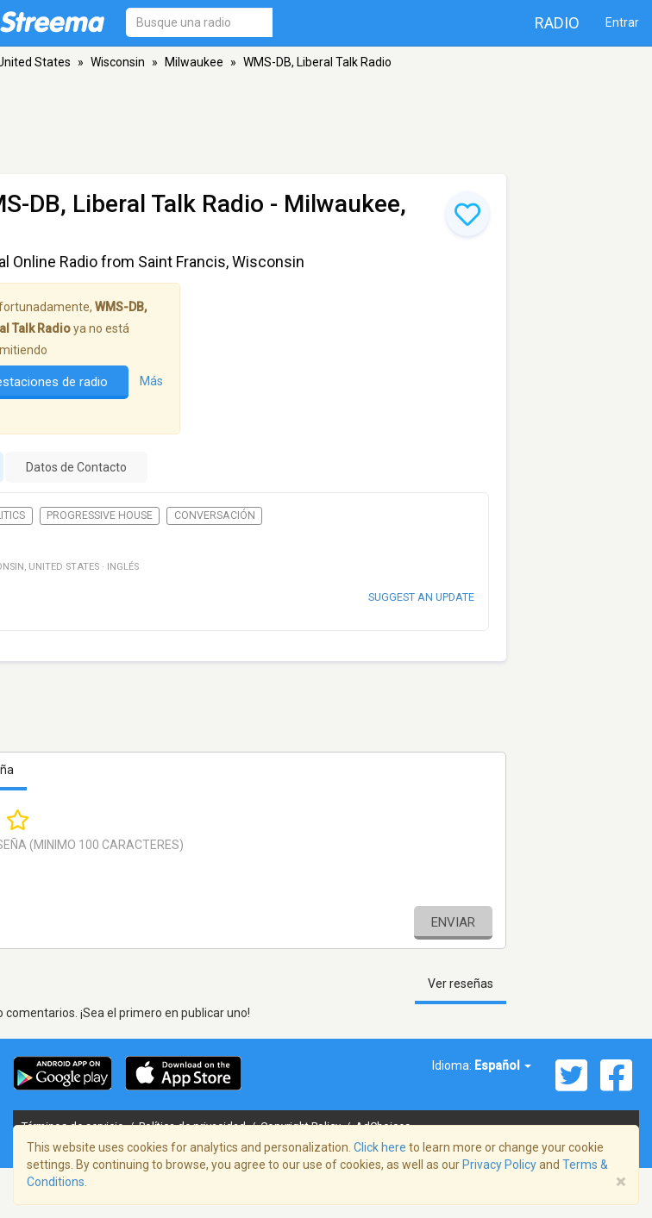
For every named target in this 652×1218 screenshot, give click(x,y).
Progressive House (100, 515)
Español (502, 1065)
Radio (557, 23)
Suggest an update (421, 596)
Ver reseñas (460, 983)
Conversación (214, 515)
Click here (380, 1147)
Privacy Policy (499, 1164)
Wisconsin (118, 62)
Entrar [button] (622, 22)
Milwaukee (194, 62)
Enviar (453, 922)
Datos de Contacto (76, 467)
